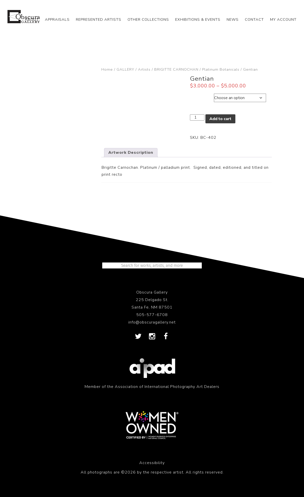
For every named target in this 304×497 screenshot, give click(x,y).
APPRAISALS (57, 19)
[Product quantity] (197, 117)
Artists (144, 69)
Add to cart (220, 119)
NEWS (233, 19)
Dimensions (202, 97)
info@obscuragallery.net (152, 322)
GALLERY (125, 69)
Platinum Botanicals (220, 69)
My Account (283, 19)
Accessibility (152, 463)
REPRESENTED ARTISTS (98, 19)
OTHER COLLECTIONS (148, 19)
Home (107, 69)
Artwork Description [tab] (130, 152)
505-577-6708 (152, 315)
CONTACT (254, 19)
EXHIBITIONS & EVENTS (197, 19)
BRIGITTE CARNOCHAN (176, 69)
